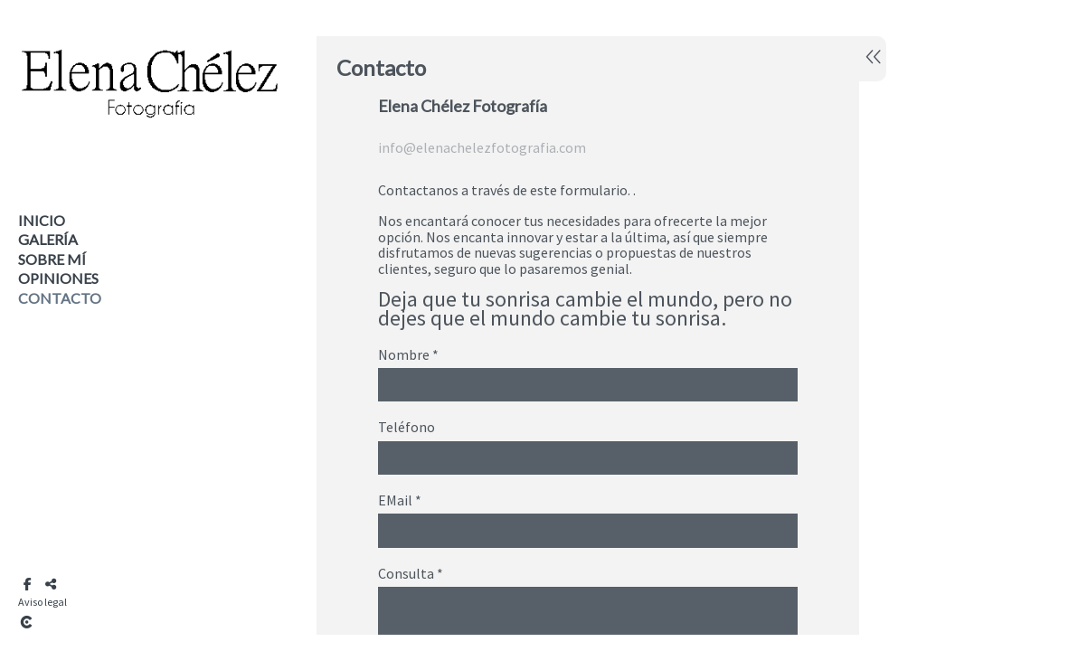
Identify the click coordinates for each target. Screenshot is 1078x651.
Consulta (410, 574)
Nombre (408, 355)
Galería (48, 239)
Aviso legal (42, 602)
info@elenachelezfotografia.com (482, 147)
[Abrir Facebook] (27, 584)
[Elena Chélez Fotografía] (149, 143)
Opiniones (58, 278)
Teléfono (406, 428)
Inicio (41, 220)
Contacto (59, 298)
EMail (399, 501)
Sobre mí (52, 259)
